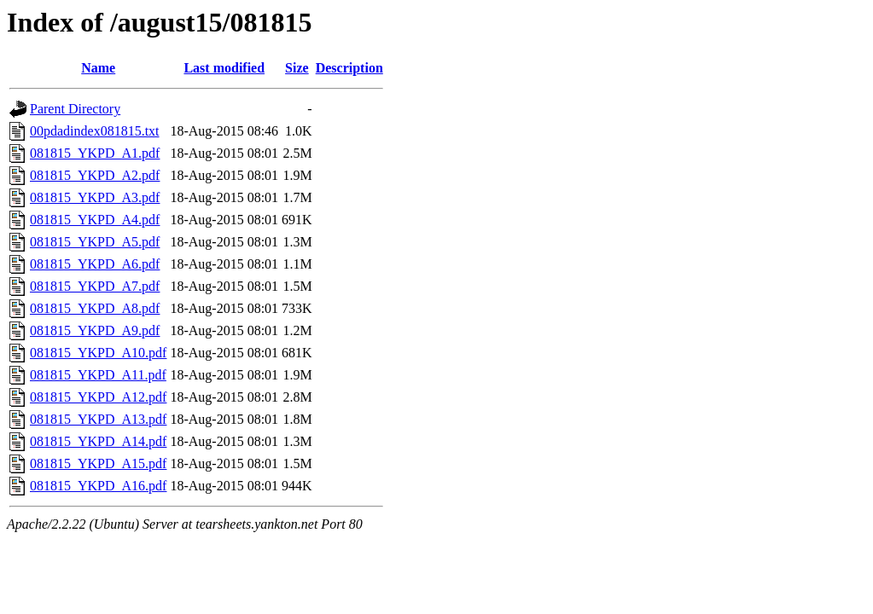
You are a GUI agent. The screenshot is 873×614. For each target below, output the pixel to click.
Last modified (224, 68)
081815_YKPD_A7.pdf (95, 286)
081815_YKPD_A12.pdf (98, 397)
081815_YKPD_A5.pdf (95, 242)
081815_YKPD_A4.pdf (95, 219)
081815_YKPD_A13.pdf (98, 419)
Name (98, 68)
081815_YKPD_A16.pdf (98, 485)
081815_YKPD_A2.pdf (95, 175)
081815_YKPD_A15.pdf (98, 463)
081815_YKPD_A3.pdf (95, 197)
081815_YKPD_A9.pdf (95, 330)
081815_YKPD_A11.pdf (98, 375)
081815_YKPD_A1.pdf (95, 153)
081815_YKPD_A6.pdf (95, 264)
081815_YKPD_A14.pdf (98, 441)
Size (297, 68)
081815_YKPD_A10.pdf (98, 352)
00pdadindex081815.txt (95, 131)
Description (349, 68)
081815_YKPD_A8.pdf (95, 308)
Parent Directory (75, 108)
